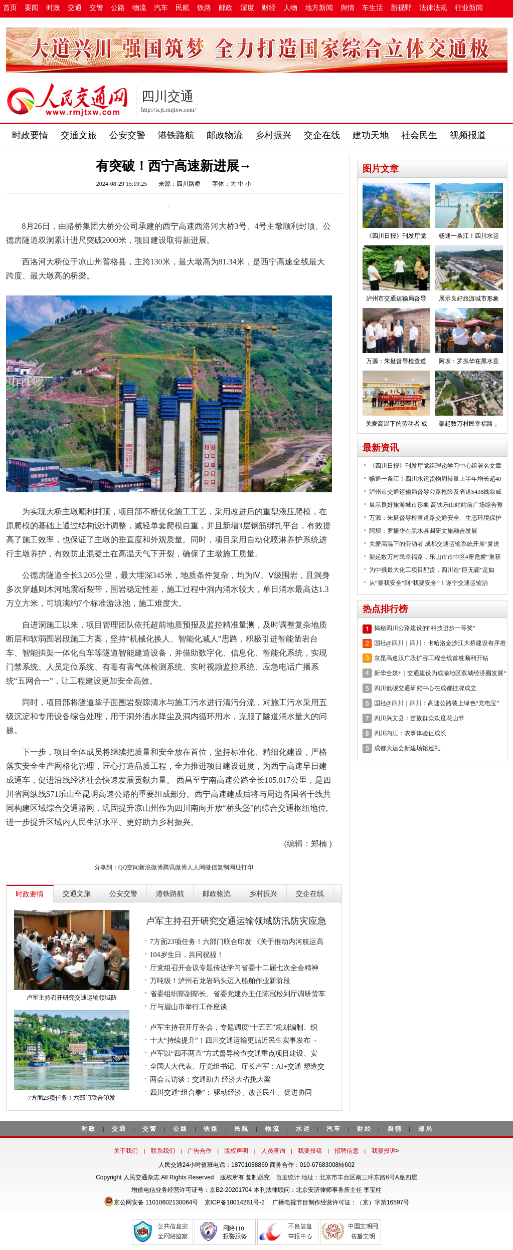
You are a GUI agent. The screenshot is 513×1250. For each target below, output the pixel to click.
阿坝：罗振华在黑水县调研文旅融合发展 (423, 530)
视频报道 (468, 135)
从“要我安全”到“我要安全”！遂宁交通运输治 (428, 582)
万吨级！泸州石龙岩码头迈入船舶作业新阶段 (220, 981)
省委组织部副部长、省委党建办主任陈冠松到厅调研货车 (237, 994)
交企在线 (322, 135)
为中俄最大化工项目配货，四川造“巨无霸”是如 (432, 569)
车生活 (372, 8)
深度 (247, 8)
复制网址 (229, 867)
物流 (139, 8)
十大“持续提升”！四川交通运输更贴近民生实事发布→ (233, 1040)
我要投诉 (384, 1150)
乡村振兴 (273, 135)
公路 (118, 8)
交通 (75, 8)
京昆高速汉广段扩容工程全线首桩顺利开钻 (431, 658)
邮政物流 (225, 135)
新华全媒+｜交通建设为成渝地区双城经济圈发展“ (440, 673)
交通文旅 (79, 135)
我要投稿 (310, 1150)
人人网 (196, 867)
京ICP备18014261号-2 (235, 1202)
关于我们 (126, 1150)
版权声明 (236, 1150)
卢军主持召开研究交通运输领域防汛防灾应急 (236, 921)
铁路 (204, 8)
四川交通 (167, 96)
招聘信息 (346, 1150)
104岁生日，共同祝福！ (187, 955)
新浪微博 (151, 867)
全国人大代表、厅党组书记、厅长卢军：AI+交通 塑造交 (237, 1066)
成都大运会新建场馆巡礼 (407, 748)
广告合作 (200, 1150)
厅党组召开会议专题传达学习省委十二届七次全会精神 (234, 968)
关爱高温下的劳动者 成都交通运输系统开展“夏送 (434, 543)
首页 (10, 8)
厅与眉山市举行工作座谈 (188, 1007)
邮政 (226, 8)
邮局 (425, 1128)
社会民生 (419, 135)
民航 (183, 8)
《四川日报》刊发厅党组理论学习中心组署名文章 (435, 465)
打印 (247, 867)
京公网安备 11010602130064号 (151, 1202)
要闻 (32, 8)
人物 (290, 8)
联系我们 (163, 1150)
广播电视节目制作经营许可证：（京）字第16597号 (340, 1202)
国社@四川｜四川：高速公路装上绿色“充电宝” (436, 703)
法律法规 (433, 8)
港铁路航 (176, 135)
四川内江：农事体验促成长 (410, 733)
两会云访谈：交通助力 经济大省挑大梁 (210, 1079)
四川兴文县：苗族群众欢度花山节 (419, 718)
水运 (303, 1128)
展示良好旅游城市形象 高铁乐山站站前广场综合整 (436, 504)
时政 (53, 8)
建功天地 (371, 135)
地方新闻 (319, 8)
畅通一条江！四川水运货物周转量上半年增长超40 (435, 478)
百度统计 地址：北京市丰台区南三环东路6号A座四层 (346, 1177)
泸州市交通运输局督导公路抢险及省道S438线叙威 (435, 491)
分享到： (106, 867)
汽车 (161, 8)
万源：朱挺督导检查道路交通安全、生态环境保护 (435, 517)
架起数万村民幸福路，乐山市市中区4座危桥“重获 (435, 556)
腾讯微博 (175, 867)
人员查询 (273, 1150)
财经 (269, 8)
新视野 (401, 8)
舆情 (347, 8)
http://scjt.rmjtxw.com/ (168, 109)
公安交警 (127, 135)
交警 (96, 8)
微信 (211, 867)
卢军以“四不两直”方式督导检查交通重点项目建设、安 (233, 1053)
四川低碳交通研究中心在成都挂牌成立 (425, 688)
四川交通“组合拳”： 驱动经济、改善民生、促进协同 (231, 1092)
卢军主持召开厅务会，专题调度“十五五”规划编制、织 (233, 1027)
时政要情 (30, 135)
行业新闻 (469, 8)
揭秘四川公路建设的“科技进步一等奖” (425, 628)
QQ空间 (128, 867)
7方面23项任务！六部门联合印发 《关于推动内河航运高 (237, 942)
